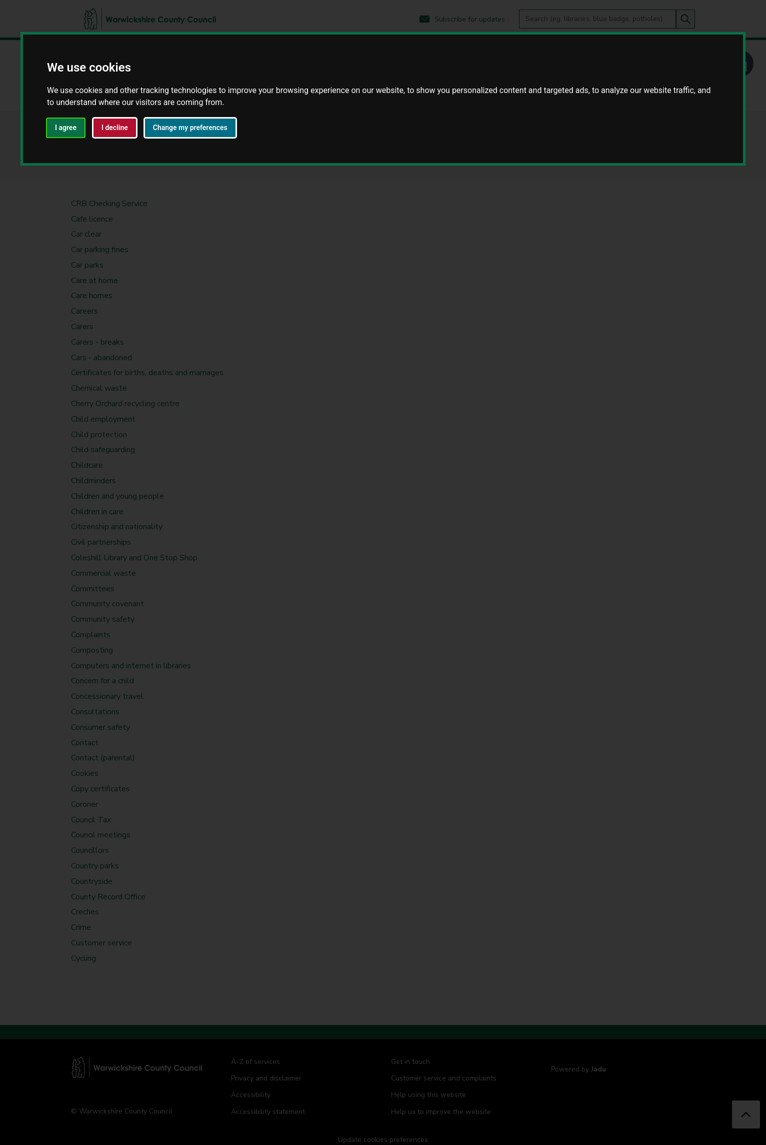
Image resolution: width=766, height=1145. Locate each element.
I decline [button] (115, 128)
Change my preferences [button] (190, 128)
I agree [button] (65, 128)
